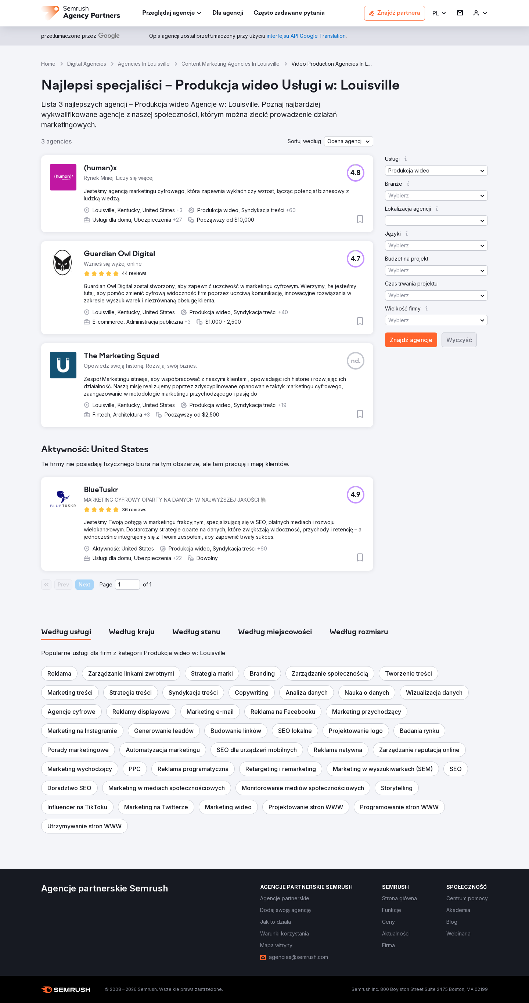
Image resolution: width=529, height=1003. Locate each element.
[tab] (66, 632)
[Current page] (127, 584)
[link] (227, 13)
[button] (439, 13)
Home (48, 64)
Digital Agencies (86, 64)
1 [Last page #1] (150, 584)
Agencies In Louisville (144, 64)
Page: (107, 584)
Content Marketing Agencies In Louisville (230, 64)
